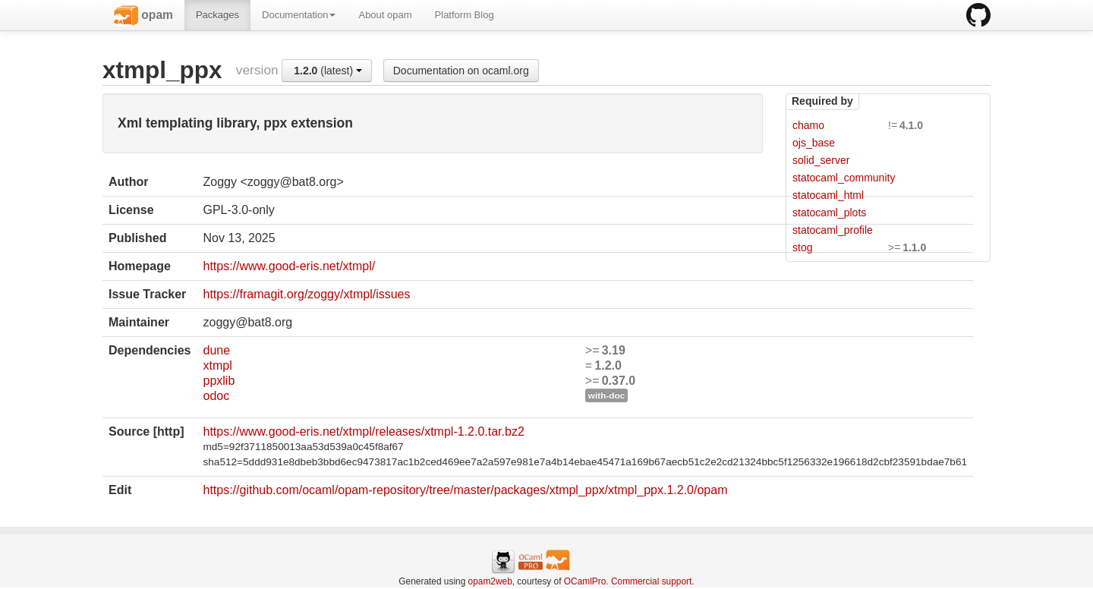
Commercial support (651, 581)
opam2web (490, 581)
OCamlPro (585, 581)
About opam (384, 14)
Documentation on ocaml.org (461, 71)
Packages (217, 14)
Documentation (298, 14)
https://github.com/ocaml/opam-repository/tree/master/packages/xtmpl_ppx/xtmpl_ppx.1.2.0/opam (465, 489)
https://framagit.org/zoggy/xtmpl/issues (306, 294)
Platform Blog (464, 14)
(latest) (328, 71)
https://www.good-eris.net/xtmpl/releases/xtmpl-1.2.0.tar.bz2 (363, 431)
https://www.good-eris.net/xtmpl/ (289, 266)
